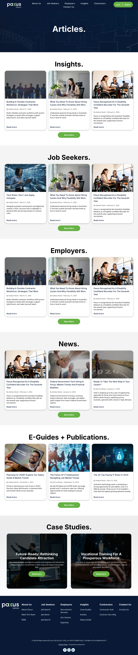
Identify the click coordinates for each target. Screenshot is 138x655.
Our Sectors (66, 617)
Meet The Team (28, 614)
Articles (83, 614)
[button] (65, 650)
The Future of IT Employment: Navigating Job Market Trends (64, 476)
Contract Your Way (108, 614)
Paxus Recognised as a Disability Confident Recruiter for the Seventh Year (111, 105)
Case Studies (85, 609)
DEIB (24, 619)
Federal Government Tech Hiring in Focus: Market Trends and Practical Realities (67, 384)
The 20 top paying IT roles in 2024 (111, 475)
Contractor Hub (106, 609)
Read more (11, 127)
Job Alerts (45, 614)
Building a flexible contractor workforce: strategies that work (22, 103)
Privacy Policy (63, 645)
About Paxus (27, 609)
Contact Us (124, 609)
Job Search (45, 609)
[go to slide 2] (69, 585)
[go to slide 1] (68, 585)
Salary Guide (85, 619)
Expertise (65, 622)
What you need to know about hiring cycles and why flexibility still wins (68, 103)
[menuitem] (36, 3)
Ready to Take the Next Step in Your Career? (112, 383)
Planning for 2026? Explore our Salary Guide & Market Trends (25, 476)
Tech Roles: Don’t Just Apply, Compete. (20, 196)
